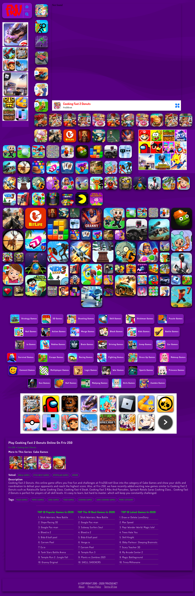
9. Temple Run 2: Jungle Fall (53, 557)
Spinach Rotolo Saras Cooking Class (150, 489)
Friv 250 (7, 5)
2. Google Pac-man (88, 522)
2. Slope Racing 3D (48, 522)
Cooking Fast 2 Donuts (26, 447)
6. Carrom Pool (46, 542)
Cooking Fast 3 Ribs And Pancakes (109, 489)
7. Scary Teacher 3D (130, 547)
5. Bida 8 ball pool (47, 537)
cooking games (85, 500)
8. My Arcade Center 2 (131, 552)
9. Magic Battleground (131, 557)
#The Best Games (41, 475)
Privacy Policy (94, 586)
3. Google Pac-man (48, 527)
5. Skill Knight (127, 537)
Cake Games (40, 451)
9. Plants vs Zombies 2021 (92, 557)
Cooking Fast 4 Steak (76, 489)
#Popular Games (61, 475)
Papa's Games (38, 500)
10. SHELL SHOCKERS (89, 562)
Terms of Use (110, 586)
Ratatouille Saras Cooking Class (45, 489)
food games (68, 500)
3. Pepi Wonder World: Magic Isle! (137, 527)
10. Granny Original (48, 562)
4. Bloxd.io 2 (44, 532)
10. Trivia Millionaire (130, 562)
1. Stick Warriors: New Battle (53, 517)
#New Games (24, 475)
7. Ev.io (41, 547)
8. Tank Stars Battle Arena (52, 552)
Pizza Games (22, 500)
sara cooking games (106, 500)
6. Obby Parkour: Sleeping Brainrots (138, 542)
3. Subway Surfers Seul (90, 527)
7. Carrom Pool (86, 547)
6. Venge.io (84, 542)
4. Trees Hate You (129, 532)
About (82, 586)
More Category (126, 500)
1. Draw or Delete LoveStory (134, 517)
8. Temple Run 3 (87, 552)
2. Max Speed (126, 522)
